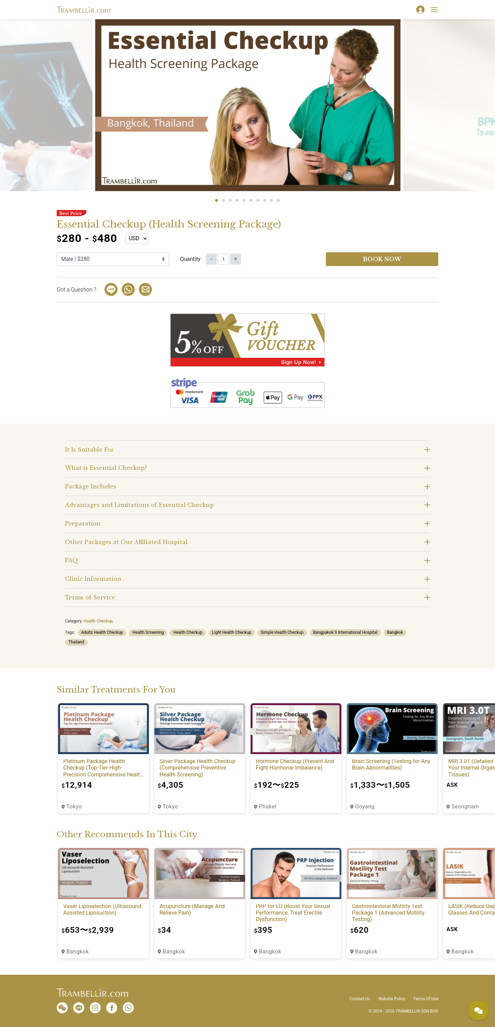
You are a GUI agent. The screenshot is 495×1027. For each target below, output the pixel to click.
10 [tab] (278, 200)
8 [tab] (264, 200)
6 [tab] (251, 200)
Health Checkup (98, 621)
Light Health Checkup (231, 632)
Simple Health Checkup (282, 632)
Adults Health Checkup (102, 632)
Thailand (76, 642)
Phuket (268, 806)
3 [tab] (230, 200)
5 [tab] (244, 200)
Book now (382, 259)
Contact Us (360, 999)
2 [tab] (223, 200)
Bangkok (395, 632)
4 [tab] (237, 200)
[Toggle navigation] (434, 9)
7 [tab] (257, 200)
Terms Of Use (426, 999)
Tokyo (74, 806)
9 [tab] (271, 200)
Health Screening (148, 632)
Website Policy (391, 999)
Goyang (365, 806)
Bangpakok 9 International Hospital (345, 632)
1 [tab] (216, 200)
